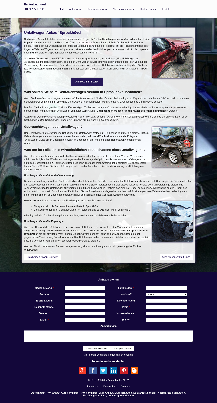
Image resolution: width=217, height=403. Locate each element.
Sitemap (125, 386)
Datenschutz (110, 386)
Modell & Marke (43, 288)
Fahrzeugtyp (125, 288)
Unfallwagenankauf (97, 9)
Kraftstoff (126, 294)
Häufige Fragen (148, 9)
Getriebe (44, 294)
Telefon (126, 319)
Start (61, 9)
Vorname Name (125, 313)
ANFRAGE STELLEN (87, 81)
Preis (125, 307)
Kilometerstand (126, 300)
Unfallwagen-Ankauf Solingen (42, 257)
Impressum (93, 386)
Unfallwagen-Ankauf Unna (176, 257)
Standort (44, 313)
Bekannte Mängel (44, 307)
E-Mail (43, 319)
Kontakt (166, 9)
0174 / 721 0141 (35, 9)
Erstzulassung (44, 300)
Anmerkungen (108, 326)
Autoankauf (75, 9)
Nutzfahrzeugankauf (123, 9)
